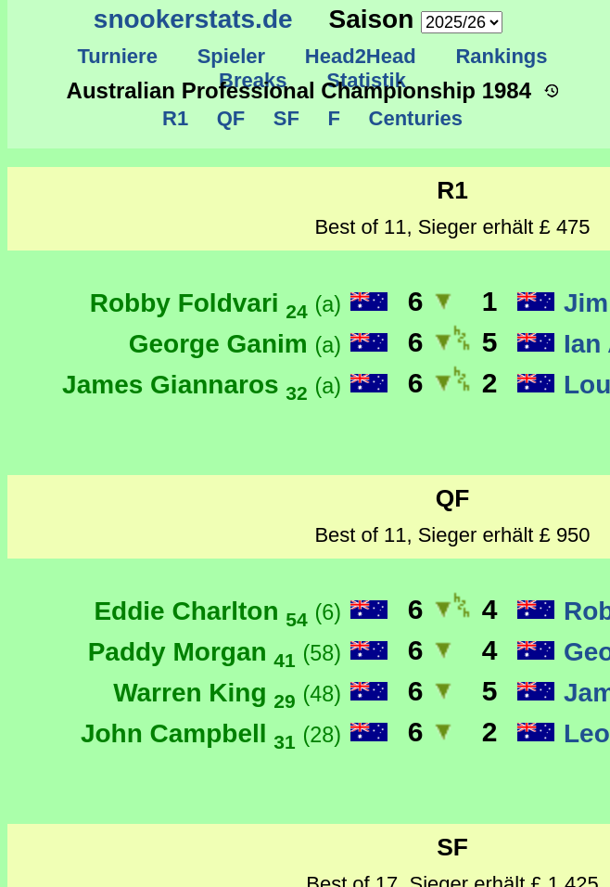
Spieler (231, 56)
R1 (175, 118)
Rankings (501, 56)
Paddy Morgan (214, 651)
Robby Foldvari (215, 303)
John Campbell (211, 733)
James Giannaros (201, 384)
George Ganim (235, 343)
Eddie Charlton (217, 611)
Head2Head (361, 56)
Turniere (117, 56)
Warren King (227, 692)
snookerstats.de (193, 19)
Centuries (412, 118)
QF (227, 118)
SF (283, 118)
